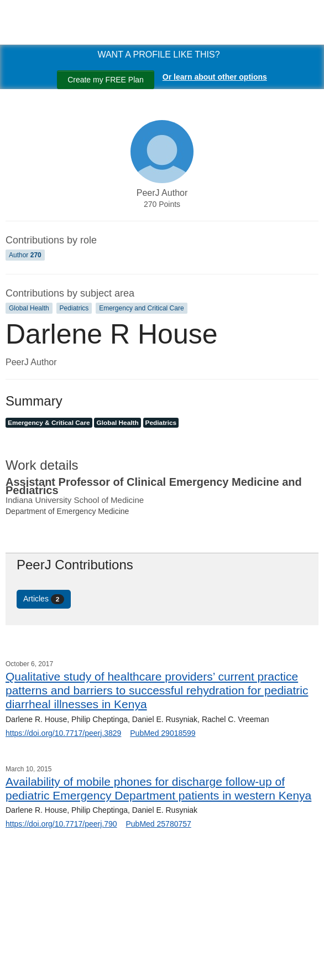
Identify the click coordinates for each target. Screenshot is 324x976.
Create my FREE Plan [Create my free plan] (105, 79)
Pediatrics (74, 308)
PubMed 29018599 (162, 733)
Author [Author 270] (25, 255)
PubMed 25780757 (158, 823)
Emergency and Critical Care (141, 308)
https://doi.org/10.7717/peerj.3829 (63, 733)
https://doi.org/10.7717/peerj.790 (61, 823)
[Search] (22, 955)
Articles (43, 599)
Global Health (29, 308)
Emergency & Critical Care (49, 423)
